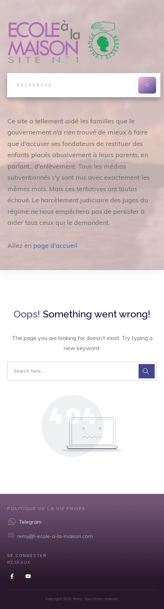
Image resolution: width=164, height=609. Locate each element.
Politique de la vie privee (46, 508)
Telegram (30, 522)
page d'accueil (55, 245)
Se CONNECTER (27, 555)
